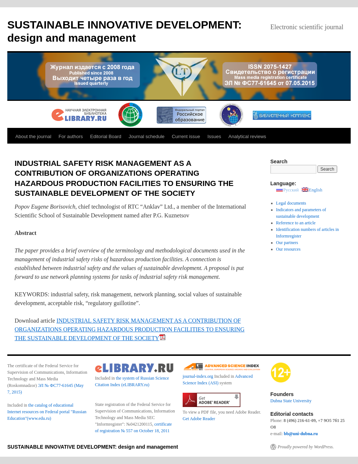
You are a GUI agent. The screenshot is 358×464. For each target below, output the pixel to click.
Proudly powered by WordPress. (306, 446)
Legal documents (291, 203)
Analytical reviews (247, 136)
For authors (70, 136)
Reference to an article (296, 222)
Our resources (288, 249)
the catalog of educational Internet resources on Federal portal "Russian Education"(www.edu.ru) (47, 412)
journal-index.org (198, 376)
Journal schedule (146, 136)
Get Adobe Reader (199, 418)
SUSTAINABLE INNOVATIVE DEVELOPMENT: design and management (92, 447)
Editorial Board (105, 136)
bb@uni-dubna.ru (301, 433)
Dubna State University (291, 400)
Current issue (186, 136)
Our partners (287, 242)
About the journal (33, 136)
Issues (214, 136)
